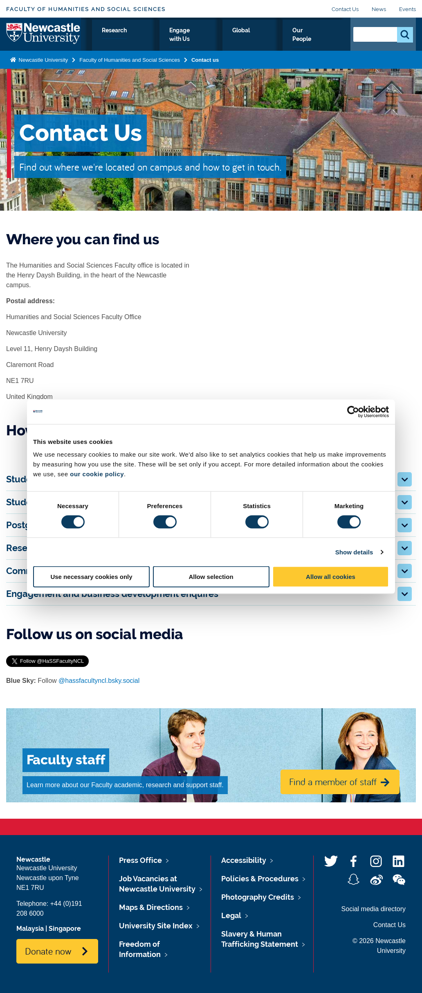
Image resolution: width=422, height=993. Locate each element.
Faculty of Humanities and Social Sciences (86, 9)
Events (407, 9)
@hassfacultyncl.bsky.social (98, 680)
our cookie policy (97, 474)
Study (140, 39)
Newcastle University (42, 67)
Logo (43, 38)
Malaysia (30, 928)
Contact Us (345, 9)
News (379, 9)
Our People (319, 39)
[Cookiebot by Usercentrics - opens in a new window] (353, 411)
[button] (404, 479)
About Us (103, 39)
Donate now (48, 951)
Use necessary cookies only (91, 576)
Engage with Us (230, 39)
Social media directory (373, 908)
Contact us (205, 67)
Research (177, 39)
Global (278, 39)
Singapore (65, 928)
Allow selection (211, 576)
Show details (354, 551)
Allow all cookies (330, 576)
